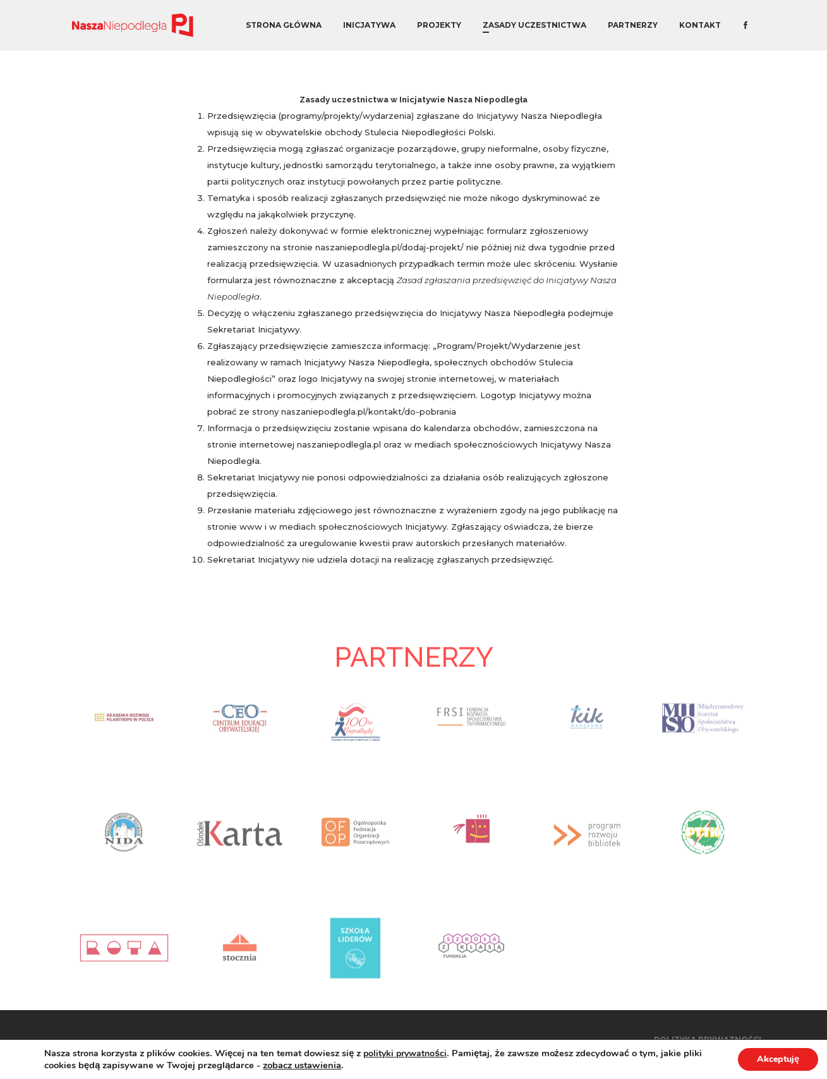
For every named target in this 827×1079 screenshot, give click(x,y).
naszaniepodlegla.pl (339, 444)
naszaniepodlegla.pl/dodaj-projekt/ (389, 247)
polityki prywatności (405, 1053)
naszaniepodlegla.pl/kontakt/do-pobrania (368, 411)
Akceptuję (778, 1059)
